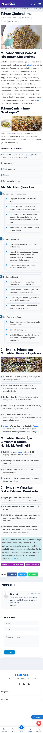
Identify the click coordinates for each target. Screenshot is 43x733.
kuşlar (19, 452)
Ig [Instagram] (24, 684)
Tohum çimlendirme (32, 564)
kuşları (37, 100)
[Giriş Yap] (31, 4)
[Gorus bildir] (38, 723)
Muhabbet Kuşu (25, 8)
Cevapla (13, 605)
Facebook (12, 574)
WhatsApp (33, 574)
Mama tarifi (5, 564)
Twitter (22, 574)
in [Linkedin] (29, 684)
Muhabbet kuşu (18, 564)
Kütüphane (13, 8)
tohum (29, 154)
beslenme (32, 65)
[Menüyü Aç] (40, 4)
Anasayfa (4, 8)
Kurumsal (4, 699)
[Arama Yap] (35, 4)
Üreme (5, 426)
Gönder (9, 652)
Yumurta (36, 426)
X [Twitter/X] (19, 684)
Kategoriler (5, 692)
